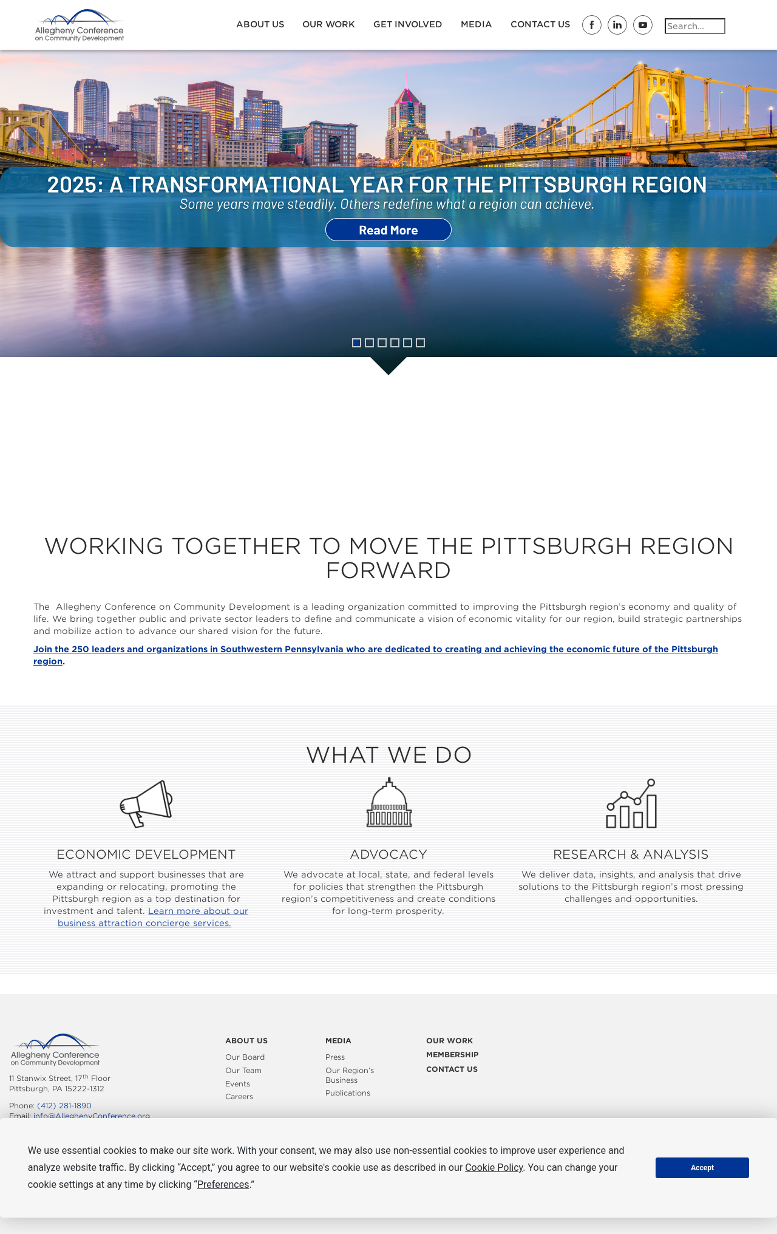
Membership (452, 1054)
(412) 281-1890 (64, 1105)
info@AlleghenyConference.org (91, 1115)
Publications (347, 1092)
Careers (239, 1096)
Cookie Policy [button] (494, 1167)
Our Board (245, 1057)
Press (335, 1057)
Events (237, 1083)
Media (476, 24)
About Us (260, 24)
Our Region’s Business (349, 1075)
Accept (702, 1168)
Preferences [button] (223, 1184)
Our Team (243, 1070)
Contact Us (540, 24)
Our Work (328, 24)
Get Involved (408, 24)
